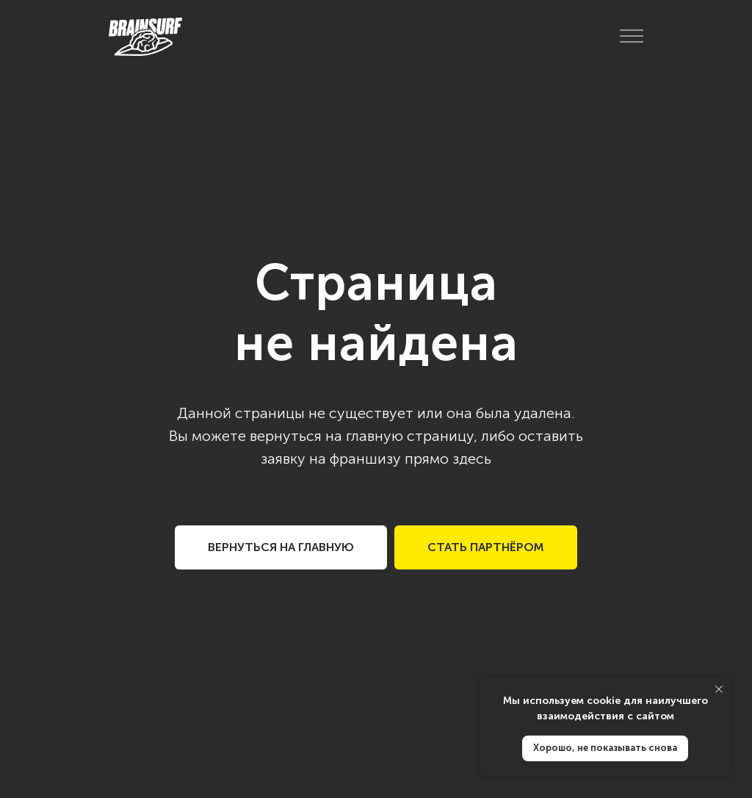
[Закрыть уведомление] (719, 689)
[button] (485, 547)
